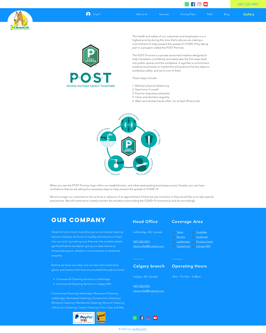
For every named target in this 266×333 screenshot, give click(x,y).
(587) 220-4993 (141, 241)
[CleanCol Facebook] (193, 4)
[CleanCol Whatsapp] (187, 4)
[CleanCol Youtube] (206, 4)
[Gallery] (249, 14)
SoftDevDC (139, 329)
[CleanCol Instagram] (199, 4)
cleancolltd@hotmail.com (148, 290)
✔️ (175, 232)
